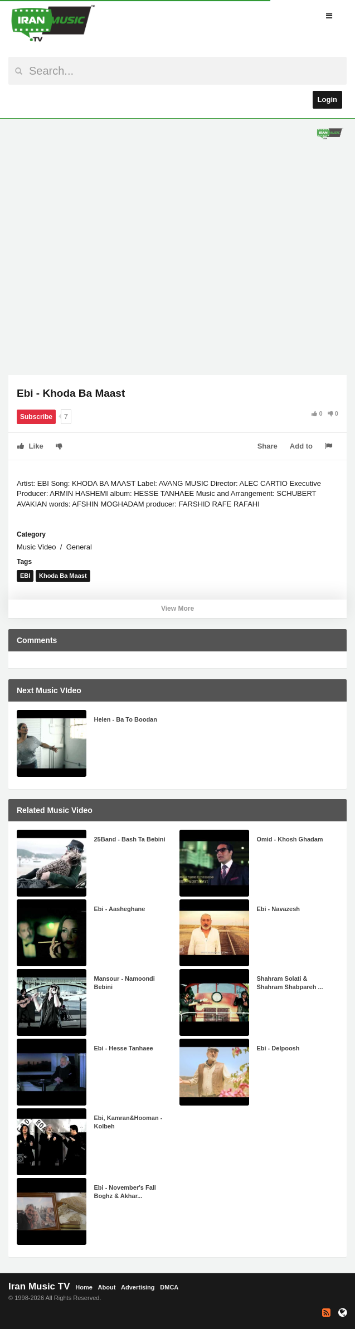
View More (177, 608)
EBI (25, 575)
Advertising (138, 1287)
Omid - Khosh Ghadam (289, 839)
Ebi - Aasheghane (119, 909)
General (79, 547)
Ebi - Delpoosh (277, 1048)
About (107, 1287)
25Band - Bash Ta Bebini (129, 839)
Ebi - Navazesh (278, 909)
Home (84, 1287)
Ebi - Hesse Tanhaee (123, 1048)
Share (267, 446)
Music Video (36, 547)
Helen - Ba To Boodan (125, 719)
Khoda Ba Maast (63, 575)
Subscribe (36, 417)
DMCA (169, 1287)
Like (30, 446)
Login (327, 99)
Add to (301, 446)
